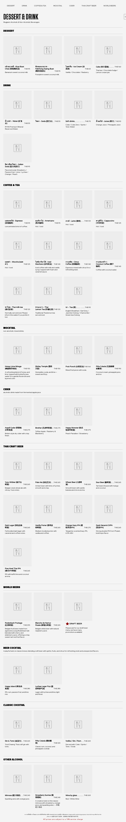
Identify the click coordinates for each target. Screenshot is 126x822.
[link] (11, 6)
